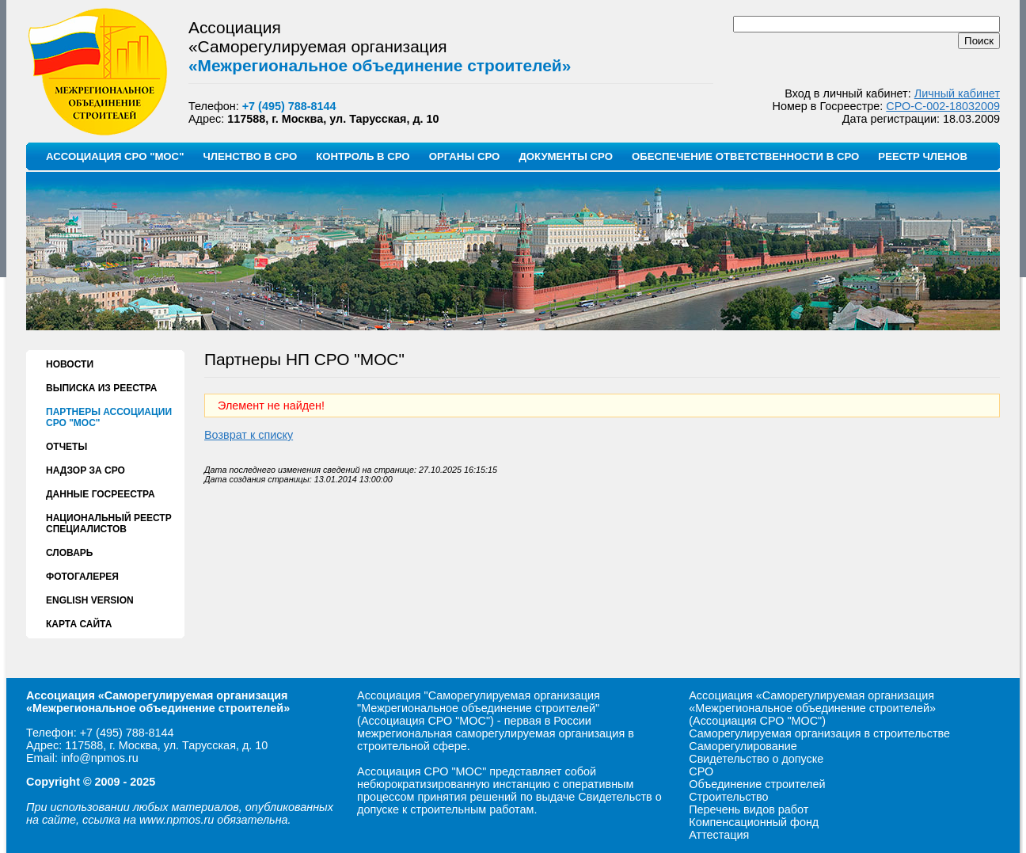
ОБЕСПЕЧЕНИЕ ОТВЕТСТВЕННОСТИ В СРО (745, 156)
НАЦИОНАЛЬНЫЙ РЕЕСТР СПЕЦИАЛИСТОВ (109, 523)
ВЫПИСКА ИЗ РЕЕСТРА (101, 388)
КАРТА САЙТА (79, 624)
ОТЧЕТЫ (66, 446)
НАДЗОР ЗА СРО (85, 470)
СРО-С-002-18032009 (943, 106)
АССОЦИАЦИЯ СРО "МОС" (115, 156)
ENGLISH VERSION (90, 600)
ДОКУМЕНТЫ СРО (566, 156)
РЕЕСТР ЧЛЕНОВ (922, 156)
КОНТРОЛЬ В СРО (362, 156)
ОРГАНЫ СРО (464, 156)
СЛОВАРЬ (69, 552)
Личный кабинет (957, 93)
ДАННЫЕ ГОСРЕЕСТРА (100, 494)
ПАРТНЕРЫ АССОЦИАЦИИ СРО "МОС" (109, 417)
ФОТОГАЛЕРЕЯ (82, 576)
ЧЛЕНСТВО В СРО (250, 156)
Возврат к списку (248, 434)
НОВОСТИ (69, 364)
